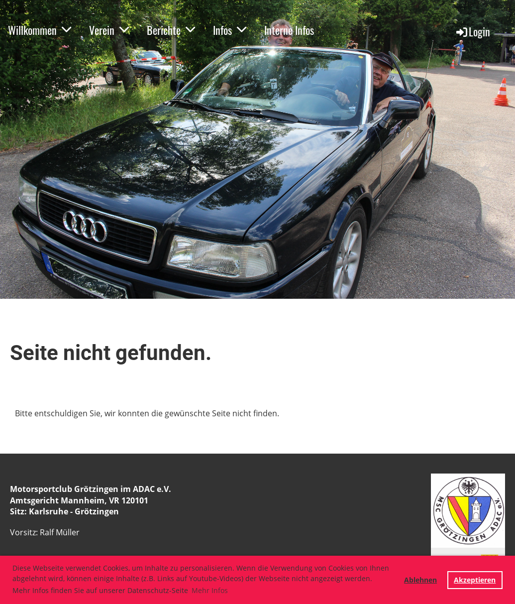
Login (472, 31)
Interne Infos (289, 30)
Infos (229, 30)
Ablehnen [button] (420, 580)
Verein (109, 30)
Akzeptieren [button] (475, 580)
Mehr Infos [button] (210, 590)
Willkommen (39, 30)
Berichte (171, 30)
